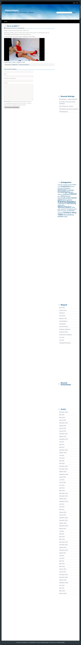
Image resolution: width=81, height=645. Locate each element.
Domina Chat (62, 310)
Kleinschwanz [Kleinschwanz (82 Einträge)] (67, 201)
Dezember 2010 (63, 574)
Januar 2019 (62, 428)
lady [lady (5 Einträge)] (63, 203)
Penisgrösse (62, 324)
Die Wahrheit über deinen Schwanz (68, 109)
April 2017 (62, 447)
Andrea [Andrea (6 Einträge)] (74, 184)
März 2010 (62, 590)
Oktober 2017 (63, 436)
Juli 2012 (61, 531)
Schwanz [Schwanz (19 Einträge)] (67, 212)
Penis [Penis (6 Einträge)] (73, 207)
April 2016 (62, 463)
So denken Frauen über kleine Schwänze (67, 102)
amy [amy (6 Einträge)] (70, 184)
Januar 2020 (62, 420)
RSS (77, 2)
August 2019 (62, 425)
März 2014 (62, 490)
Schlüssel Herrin (63, 332)
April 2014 (62, 488)
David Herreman (45, 642)
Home (5, 21)
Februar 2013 (62, 512)
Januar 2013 (62, 515)
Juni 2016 (61, 458)
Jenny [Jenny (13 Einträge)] (63, 196)
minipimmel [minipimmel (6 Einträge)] (61, 205)
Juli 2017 (61, 442)
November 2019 (63, 423)
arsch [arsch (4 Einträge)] (59, 186)
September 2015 (63, 474)
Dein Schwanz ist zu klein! (66, 106)
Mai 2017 (61, 444)
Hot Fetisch (62, 315)
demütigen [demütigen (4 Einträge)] (60, 188)
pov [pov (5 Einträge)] (68, 210)
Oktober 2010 (63, 580)
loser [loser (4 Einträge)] (65, 203)
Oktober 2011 (63, 547)
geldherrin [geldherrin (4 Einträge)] (60, 194)
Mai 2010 (61, 588)
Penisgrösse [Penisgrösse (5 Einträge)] (70, 209)
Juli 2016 (61, 455)
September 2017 (63, 439)
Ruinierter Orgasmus (64, 329)
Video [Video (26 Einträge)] (60, 214)
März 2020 (62, 417)
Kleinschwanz (12, 10)
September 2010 (63, 582)
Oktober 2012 (63, 523)
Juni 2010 (61, 585)
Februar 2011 (62, 569)
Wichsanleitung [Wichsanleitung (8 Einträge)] (69, 215)
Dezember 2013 (63, 493)
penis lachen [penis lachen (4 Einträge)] (64, 210)
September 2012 (63, 525)
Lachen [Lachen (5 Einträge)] (60, 203)
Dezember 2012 (63, 517)
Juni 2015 (61, 479)
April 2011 (62, 563)
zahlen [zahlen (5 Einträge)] (65, 216)
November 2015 (63, 469)
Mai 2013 (61, 509)
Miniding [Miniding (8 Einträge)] (73, 203)
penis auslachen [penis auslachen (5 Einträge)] (62, 209)
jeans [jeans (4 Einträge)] (59, 196)
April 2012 (62, 536)
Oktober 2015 (63, 471)
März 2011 (62, 566)
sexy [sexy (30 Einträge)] (74, 212)
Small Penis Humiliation (65, 334)
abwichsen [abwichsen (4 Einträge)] (60, 184)
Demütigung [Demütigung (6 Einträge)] (66, 188)
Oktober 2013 (63, 498)
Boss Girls (62, 307)
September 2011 (63, 550)
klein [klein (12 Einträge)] (69, 198)
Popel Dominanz (63, 326)
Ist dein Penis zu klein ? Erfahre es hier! (14, 62)
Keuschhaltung (63, 321)
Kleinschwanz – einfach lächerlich (68, 99)
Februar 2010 (62, 593)
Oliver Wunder (61, 642)
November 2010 (63, 577)
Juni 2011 (61, 558)
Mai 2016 (61, 461)
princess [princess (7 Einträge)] (71, 210)
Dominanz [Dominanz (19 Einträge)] (62, 190)
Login (74, 2)
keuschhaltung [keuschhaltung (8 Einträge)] (62, 198)
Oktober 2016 (63, 452)
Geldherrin (62, 313)
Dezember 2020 (63, 412)
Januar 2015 (62, 482)
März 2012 (62, 539)
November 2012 (63, 520)
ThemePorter (32, 642)
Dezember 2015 (63, 466)
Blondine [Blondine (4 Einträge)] (72, 186)
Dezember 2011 (63, 542)
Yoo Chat (61, 337)
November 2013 (63, 496)
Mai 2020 (61, 414)
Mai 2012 (61, 534)
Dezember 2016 (63, 450)
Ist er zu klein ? (13, 26)
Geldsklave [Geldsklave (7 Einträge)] (66, 194)
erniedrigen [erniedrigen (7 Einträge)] (70, 190)
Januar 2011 (62, 572)
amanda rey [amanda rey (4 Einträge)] (66, 184)
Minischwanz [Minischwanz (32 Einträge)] (64, 207)
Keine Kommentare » (25, 64)
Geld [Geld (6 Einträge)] (71, 192)
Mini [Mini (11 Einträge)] (68, 203)
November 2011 (63, 544)
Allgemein (14, 64)
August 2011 (62, 553)
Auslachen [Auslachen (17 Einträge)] (65, 186)
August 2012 (62, 528)
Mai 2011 (61, 561)
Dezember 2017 (63, 433)
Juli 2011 (61, 555)
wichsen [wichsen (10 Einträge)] (60, 216)
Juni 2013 (61, 506)
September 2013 (63, 501)
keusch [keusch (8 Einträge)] (68, 196)
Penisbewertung (63, 111)
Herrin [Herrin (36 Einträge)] (73, 193)
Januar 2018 (62, 431)
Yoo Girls (61, 340)
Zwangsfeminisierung (65, 343)
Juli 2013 (61, 504)
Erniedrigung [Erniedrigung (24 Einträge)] (64, 192)
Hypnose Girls (63, 318)
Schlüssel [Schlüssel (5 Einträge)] (60, 213)
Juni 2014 (61, 485)
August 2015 (62, 477)
